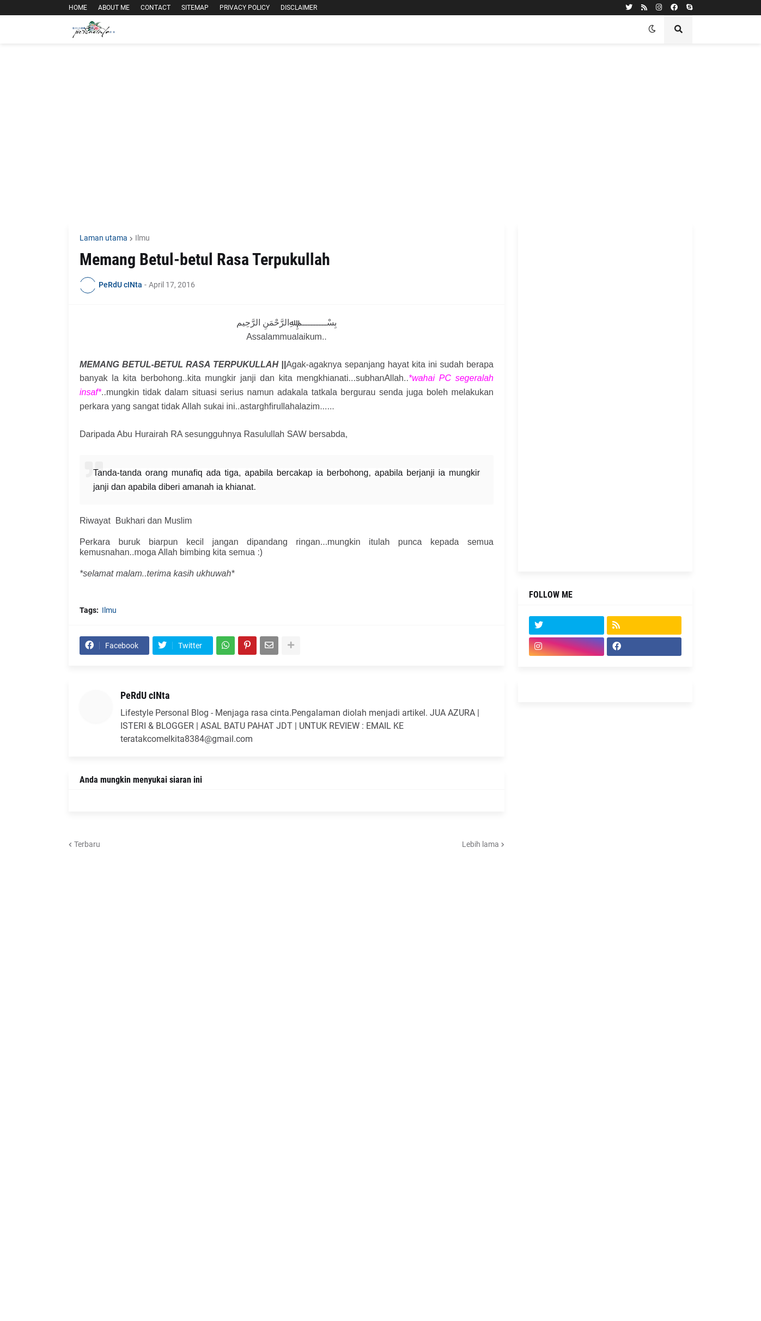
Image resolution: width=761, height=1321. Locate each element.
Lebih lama (480, 844)
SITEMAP (195, 7)
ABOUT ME (114, 7)
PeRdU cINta (144, 695)
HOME (78, 7)
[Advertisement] (380, 133)
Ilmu (142, 238)
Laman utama (103, 238)
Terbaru (87, 844)
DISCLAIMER (299, 7)
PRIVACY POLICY (245, 7)
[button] (652, 29)
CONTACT (156, 7)
